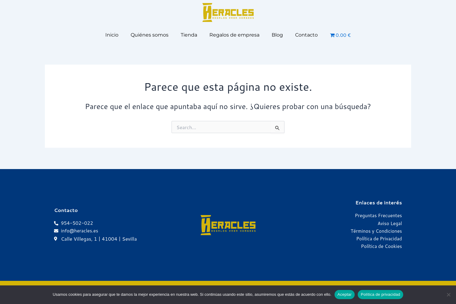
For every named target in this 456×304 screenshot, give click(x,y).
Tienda (189, 35)
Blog (277, 35)
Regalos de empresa (234, 35)
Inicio (111, 35)
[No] (448, 295)
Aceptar (345, 294)
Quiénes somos (149, 35)
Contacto (306, 35)
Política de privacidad (380, 294)
